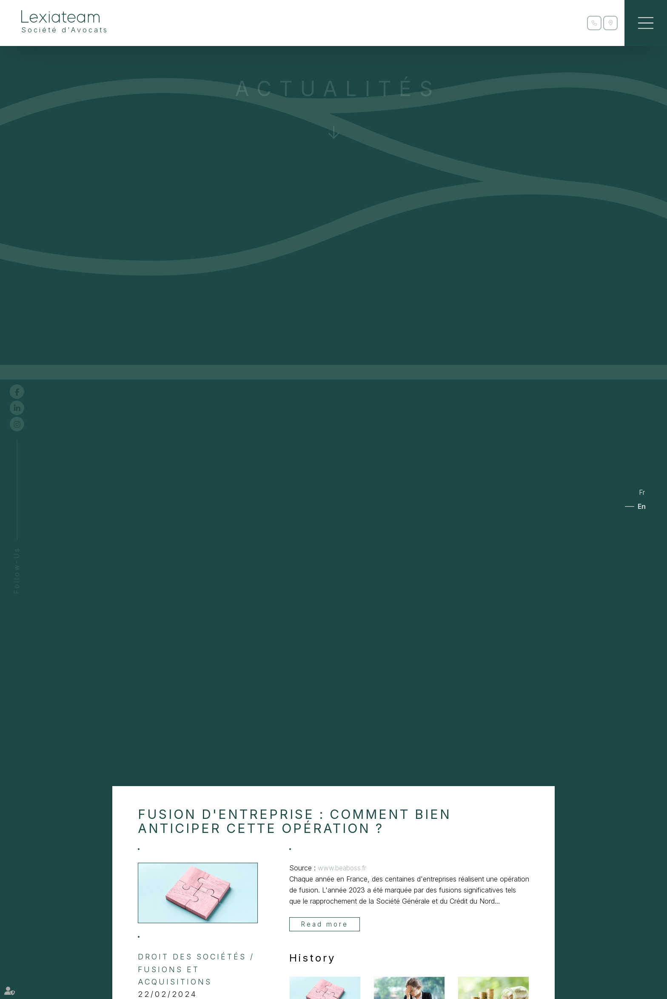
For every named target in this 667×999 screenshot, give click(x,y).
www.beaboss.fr (343, 868)
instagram (24, 424)
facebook (24, 392)
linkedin (24, 408)
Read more (325, 924)
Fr (640, 492)
